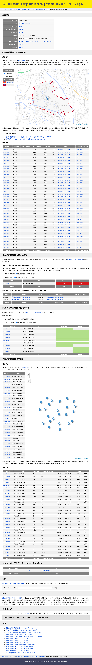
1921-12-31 (6, 155)
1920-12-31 (6, 152)
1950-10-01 (6, 236)
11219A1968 (6, 538)
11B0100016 (6, 549)
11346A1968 (6, 490)
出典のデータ (22, 60)
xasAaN (21, 47)
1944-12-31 (6, 219)
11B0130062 (6, 346)
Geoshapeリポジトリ (8, 10)
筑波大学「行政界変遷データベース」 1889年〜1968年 (21, 630)
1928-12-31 (6, 174)
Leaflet (76, 124)
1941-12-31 (6, 211)
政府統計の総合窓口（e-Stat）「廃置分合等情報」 (20, 646)
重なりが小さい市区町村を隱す (24, 277)
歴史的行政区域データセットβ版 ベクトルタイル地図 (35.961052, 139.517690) (28, 137)
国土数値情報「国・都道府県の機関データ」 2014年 (21, 644)
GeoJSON (67, 149)
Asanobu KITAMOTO (31, 662)
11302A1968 (6, 519)
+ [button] (16, 71)
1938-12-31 (6, 202)
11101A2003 (6, 533)
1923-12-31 (6, 160)
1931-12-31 (6, 183)
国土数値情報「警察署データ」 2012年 (17, 640)
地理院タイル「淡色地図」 (83, 124)
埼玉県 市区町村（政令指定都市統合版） (41, 41)
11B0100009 (6, 524)
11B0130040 (6, 521)
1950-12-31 (6, 239)
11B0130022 (6, 541)
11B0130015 (6, 527)
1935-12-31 (6, 194)
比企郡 (21, 29)
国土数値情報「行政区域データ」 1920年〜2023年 (20, 628)
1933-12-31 (6, 188)
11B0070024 (6, 329)
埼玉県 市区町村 (24, 41)
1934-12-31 (6, 191)
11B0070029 (6, 510)
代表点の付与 (24, 367)
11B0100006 (6, 334)
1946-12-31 (6, 225)
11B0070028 (6, 544)
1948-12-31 (6, 230)
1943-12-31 (6, 216)
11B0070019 (6, 499)
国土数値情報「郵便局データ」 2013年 (17, 638)
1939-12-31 (6, 205)
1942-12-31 (6, 214)
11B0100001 (6, 505)
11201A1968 (6, 507)
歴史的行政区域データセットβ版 (25, 10)
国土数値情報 (8, 73)
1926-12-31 (6, 169)
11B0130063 (6, 351)
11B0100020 (6, 337)
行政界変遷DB (8, 76)
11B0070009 (6, 348)
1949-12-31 (6, 233)
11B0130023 (6, 547)
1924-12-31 (6, 163)
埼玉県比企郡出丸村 (25, 23)
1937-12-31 (6, 199)
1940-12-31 (6, 208)
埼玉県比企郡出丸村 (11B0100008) (21, 297)
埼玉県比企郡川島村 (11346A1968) (55, 297)
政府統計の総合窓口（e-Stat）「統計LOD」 (18, 650)
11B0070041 (6, 555)
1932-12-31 (6, 185)
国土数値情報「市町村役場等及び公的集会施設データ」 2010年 (24, 636)
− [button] (16, 74)
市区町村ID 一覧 (41, 10)
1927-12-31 (6, 171)
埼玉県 (21, 32)
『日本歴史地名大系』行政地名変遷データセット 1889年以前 (23, 632)
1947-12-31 (6, 228)
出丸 (20, 26)
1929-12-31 (6, 177)
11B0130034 (6, 340)
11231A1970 (6, 516)
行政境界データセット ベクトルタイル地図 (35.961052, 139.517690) (25, 139)
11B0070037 (6, 552)
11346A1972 (6, 283)
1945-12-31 (6, 222)
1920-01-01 (6, 149)
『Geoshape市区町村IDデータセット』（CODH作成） (21, 653)
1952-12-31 (6, 244)
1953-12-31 (6, 247)
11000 (21, 44)
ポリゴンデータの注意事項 (75, 260)
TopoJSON (61, 149)
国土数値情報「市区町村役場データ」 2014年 (19, 634)
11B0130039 (6, 343)
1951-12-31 (6, 242)
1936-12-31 (6, 197)
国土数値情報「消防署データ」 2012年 (17, 642)
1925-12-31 (6, 166)
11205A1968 (6, 535)
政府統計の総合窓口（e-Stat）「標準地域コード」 (20, 648)
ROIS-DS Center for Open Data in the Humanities (52, 662)
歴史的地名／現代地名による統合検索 (13, 583)
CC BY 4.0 (26, 613)
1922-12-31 (6, 157)
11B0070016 (6, 530)
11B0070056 (6, 331)
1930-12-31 (6, 180)
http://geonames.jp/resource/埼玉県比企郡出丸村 (39, 571)
